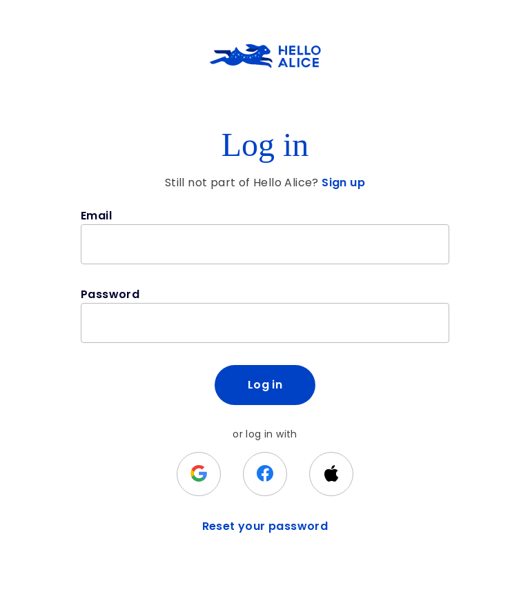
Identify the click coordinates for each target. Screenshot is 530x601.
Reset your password (265, 526)
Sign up (343, 182)
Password (110, 294)
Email (96, 216)
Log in (265, 385)
